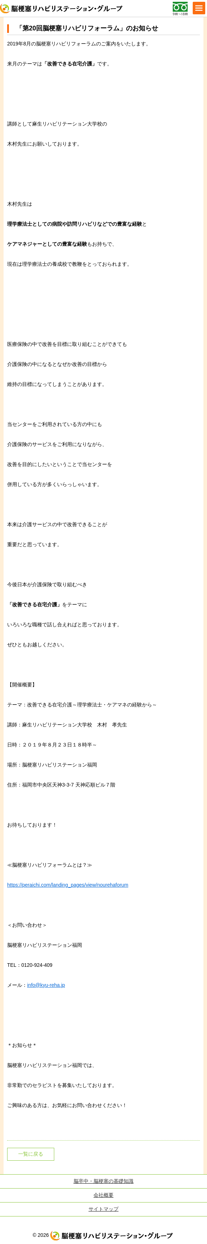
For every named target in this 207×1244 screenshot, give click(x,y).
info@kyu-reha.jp (46, 985)
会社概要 (103, 1195)
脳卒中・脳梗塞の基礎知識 (103, 1181)
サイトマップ (103, 1209)
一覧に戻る (30, 1154)
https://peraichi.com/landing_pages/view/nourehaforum (67, 885)
